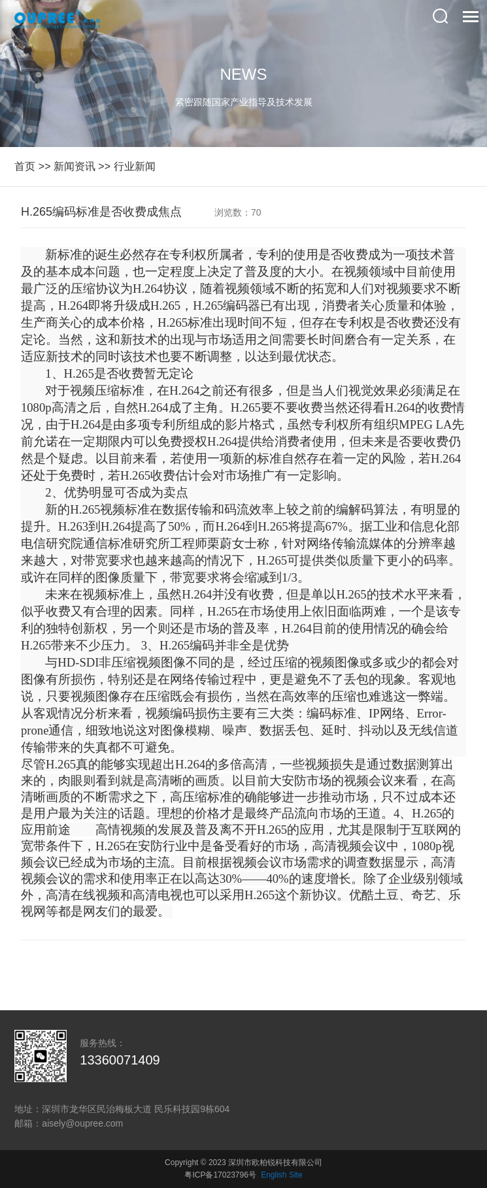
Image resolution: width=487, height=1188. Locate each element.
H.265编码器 (226, 305)
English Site (281, 1175)
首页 (24, 166)
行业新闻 (135, 166)
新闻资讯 (74, 166)
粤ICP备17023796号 (220, 1175)
